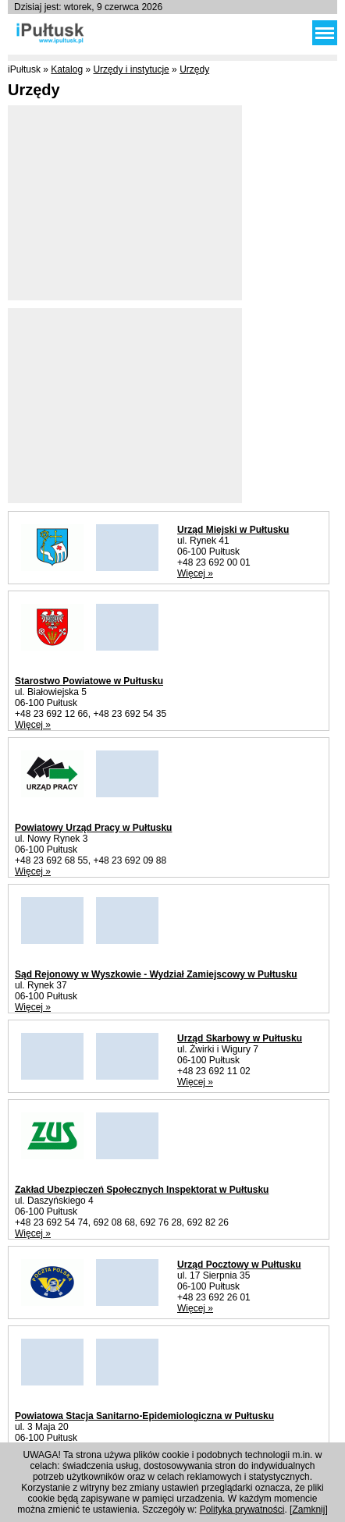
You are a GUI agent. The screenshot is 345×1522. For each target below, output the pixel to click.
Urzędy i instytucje (131, 69)
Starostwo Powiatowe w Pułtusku (89, 681)
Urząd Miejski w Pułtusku (233, 529)
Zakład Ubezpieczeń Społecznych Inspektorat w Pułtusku (142, 1189)
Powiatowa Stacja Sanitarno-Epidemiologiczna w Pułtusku (144, 1415)
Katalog (67, 69)
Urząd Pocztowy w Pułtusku (239, 1264)
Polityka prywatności (242, 1509)
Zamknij (308, 1509)
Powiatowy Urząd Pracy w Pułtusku (93, 827)
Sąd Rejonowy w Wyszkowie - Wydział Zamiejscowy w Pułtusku (156, 974)
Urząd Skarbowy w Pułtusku (239, 1038)
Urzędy (194, 69)
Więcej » (195, 573)
